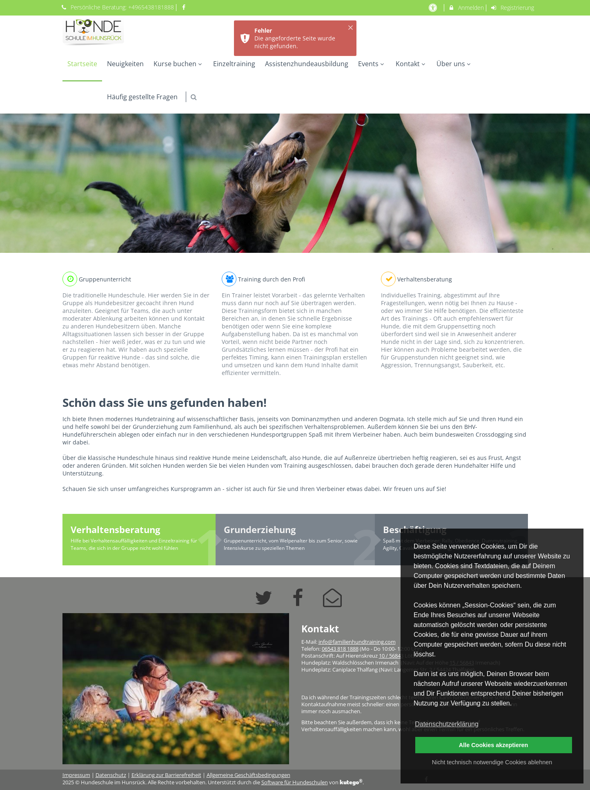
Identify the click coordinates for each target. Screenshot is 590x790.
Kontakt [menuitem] (411, 63)
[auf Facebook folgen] (184, 7)
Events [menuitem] (372, 63)
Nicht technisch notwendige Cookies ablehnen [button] (492, 762)
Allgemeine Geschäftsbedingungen (248, 775)
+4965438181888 (151, 7)
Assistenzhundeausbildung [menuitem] (306, 63)
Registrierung (512, 7)
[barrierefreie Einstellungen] (434, 7)
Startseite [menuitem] (82, 63)
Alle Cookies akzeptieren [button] (493, 745)
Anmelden (466, 7)
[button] (194, 97)
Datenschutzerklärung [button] (447, 724)
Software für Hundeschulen (294, 782)
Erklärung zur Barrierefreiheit (166, 775)
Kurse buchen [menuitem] (179, 63)
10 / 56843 (391, 655)
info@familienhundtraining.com (357, 641)
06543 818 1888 (340, 648)
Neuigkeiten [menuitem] (125, 63)
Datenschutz (111, 775)
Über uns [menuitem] (454, 63)
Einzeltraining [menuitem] (234, 63)
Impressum (76, 775)
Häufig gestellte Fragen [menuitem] (142, 96)
